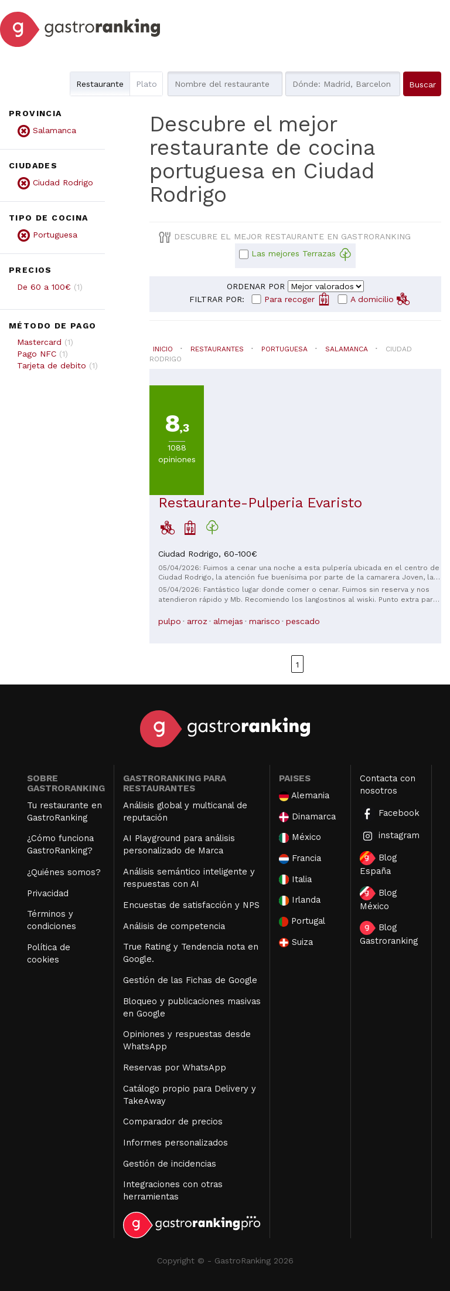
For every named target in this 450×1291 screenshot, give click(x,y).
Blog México (378, 899)
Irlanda (300, 900)
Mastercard (39, 342)
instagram (390, 836)
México (300, 837)
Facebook (390, 814)
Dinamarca (307, 816)
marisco (264, 621)
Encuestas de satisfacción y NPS (191, 905)
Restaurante (100, 84)
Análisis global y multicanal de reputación (185, 811)
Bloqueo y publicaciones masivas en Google (192, 1007)
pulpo (169, 621)
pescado (303, 621)
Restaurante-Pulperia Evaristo (260, 502)
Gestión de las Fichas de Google (190, 980)
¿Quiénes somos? (64, 872)
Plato (146, 84)
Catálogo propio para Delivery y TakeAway (189, 1094)
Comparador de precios (173, 1121)
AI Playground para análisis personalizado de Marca (179, 844)
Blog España (378, 863)
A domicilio (380, 298)
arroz (197, 621)
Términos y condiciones (51, 920)
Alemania (304, 795)
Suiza (296, 942)
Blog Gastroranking (389, 933)
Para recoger (297, 298)
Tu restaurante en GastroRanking (64, 811)
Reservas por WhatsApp (174, 1067)
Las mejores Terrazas (301, 254)
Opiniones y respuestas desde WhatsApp (187, 1040)
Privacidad (48, 893)
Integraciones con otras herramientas (173, 1190)
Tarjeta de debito (51, 365)
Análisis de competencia (174, 926)
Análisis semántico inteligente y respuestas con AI (189, 877)
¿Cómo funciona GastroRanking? (60, 844)
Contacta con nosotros (387, 784)
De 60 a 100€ (44, 287)
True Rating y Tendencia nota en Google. (190, 952)
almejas (228, 621)
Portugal (302, 921)
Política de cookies (48, 953)
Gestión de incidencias (169, 1163)
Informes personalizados (175, 1142)
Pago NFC (36, 353)
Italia (295, 879)
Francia (300, 858)
